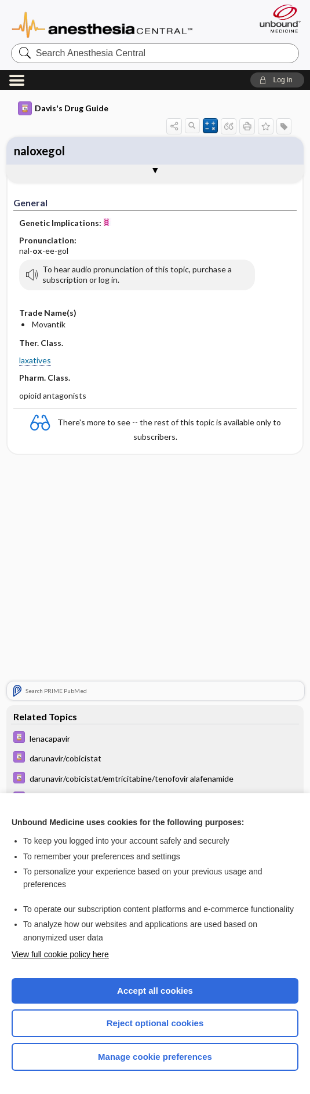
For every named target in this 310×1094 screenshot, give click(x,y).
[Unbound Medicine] (276, 18)
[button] (277, 79)
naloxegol (39, 151)
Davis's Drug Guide (63, 108)
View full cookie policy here (60, 954)
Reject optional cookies (155, 1023)
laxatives (35, 360)
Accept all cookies (155, 990)
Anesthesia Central (102, 23)
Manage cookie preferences (155, 1057)
